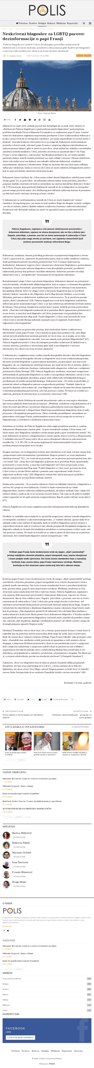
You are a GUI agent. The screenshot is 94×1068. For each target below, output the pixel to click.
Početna (23, 23)
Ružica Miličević (22, 833)
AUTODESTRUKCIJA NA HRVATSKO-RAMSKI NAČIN (27, 808)
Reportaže (67, 1051)
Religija (44, 23)
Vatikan (88, 55)
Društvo (34, 23)
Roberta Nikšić (21, 843)
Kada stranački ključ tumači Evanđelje (21, 793)
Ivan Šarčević (20, 862)
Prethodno (11, 760)
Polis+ (5, 1010)
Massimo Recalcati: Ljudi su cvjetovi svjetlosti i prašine (30, 778)
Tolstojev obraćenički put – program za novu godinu (71, 716)
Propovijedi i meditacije (12, 978)
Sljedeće (22, 760)
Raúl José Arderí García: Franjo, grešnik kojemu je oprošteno (32, 801)
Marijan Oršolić (21, 853)
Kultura (54, 23)
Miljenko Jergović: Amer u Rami (18, 786)
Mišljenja (64, 23)
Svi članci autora (19, 837)
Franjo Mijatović (22, 872)
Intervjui (78, 1051)
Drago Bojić (19, 882)
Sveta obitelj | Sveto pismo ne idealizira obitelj (23, 716)
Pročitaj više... (8, 926)
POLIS (52, 1063)
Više (73, 23)
